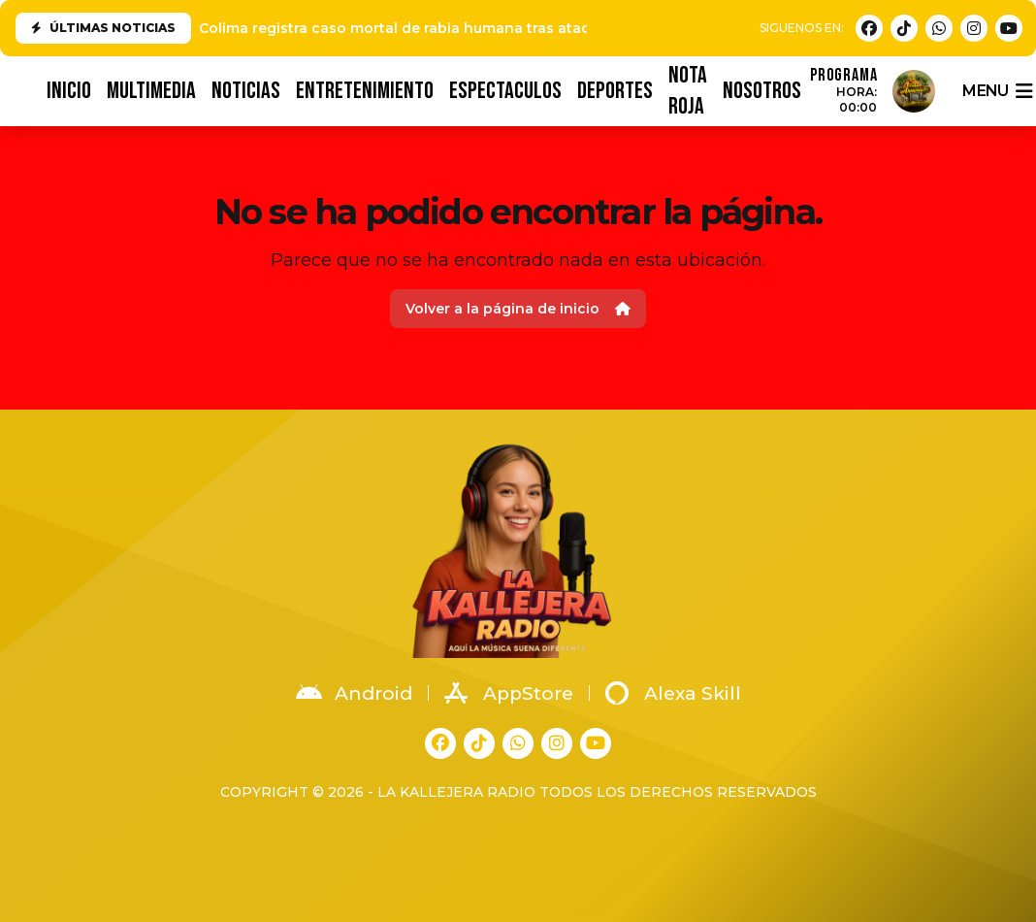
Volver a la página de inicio (518, 308)
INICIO (69, 91)
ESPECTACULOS (505, 91)
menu (997, 91)
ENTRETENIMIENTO (365, 91)
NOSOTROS (762, 91)
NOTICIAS (245, 91)
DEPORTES (615, 91)
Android (354, 693)
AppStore (508, 693)
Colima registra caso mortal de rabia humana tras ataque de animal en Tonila (476, 28)
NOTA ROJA (687, 91)
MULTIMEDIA (151, 91)
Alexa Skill (673, 693)
